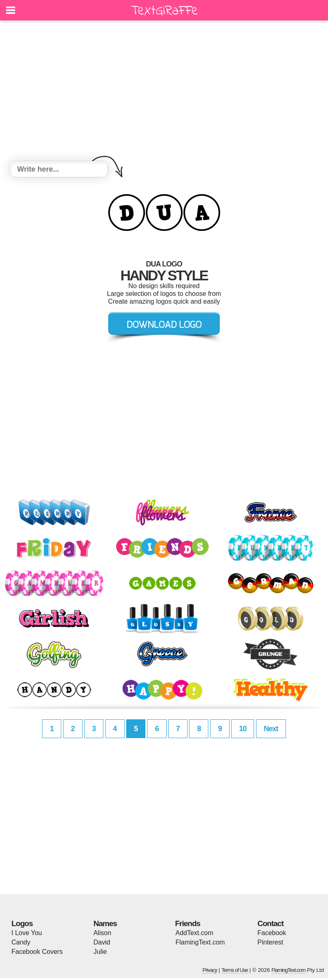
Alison (103, 932)
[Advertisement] (164, 92)
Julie (100, 951)
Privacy (210, 970)
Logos (22, 923)
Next (271, 729)
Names (105, 923)
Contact (270, 923)
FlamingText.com (200, 942)
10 (242, 729)
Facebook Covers (36, 951)
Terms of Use (234, 970)
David (102, 942)
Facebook (271, 932)
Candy (20, 942)
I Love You (26, 932)
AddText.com (194, 932)
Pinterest (270, 942)
